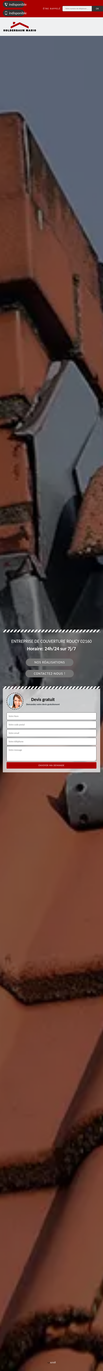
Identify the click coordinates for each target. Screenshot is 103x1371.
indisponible (14, 4)
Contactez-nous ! (50, 674)
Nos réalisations (49, 662)
